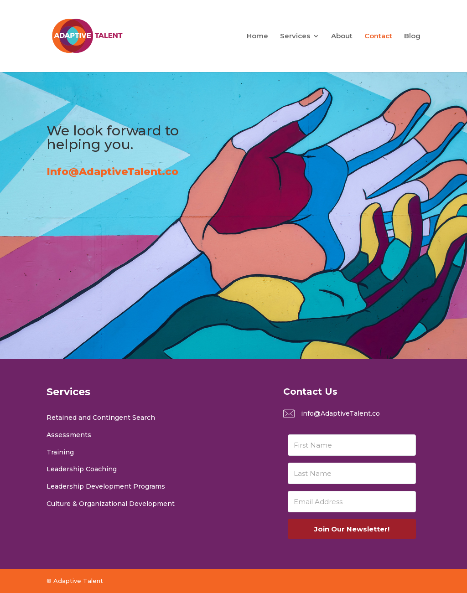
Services (295, 36)
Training (60, 452)
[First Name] (352, 445)
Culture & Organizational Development (111, 504)
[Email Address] (352, 501)
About (342, 36)
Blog (412, 36)
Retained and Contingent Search (101, 417)
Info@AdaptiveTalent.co (112, 171)
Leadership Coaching (82, 469)
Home (257, 36)
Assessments (69, 435)
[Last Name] (352, 473)
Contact (378, 36)
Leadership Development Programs (106, 486)
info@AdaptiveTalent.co (340, 413)
